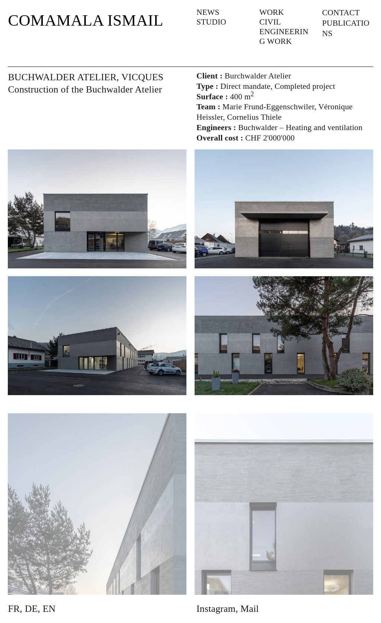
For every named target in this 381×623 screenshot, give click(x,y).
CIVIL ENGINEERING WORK (283, 31)
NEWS (208, 12)
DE (31, 608)
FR (14, 608)
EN (49, 608)
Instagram (216, 608)
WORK (271, 12)
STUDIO (211, 21)
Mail (249, 608)
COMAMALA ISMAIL (85, 20)
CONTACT (341, 12)
